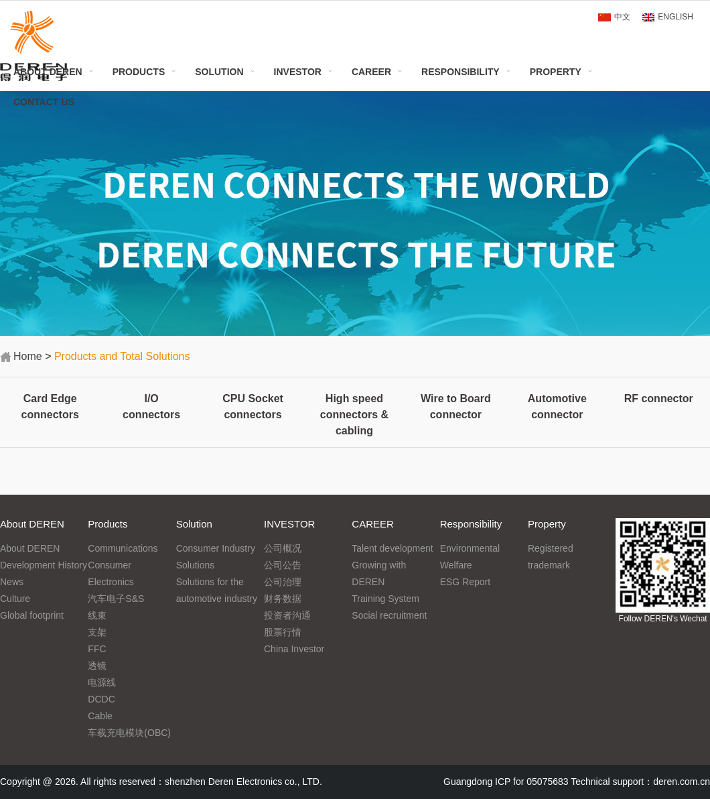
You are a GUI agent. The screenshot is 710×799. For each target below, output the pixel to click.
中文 (622, 16)
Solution (219, 71)
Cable (100, 716)
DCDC (101, 699)
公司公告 (282, 565)
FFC (97, 648)
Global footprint (32, 615)
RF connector (658, 398)
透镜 (97, 665)
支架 (97, 632)
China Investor (294, 648)
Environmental (470, 548)
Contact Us (43, 102)
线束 (97, 615)
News (11, 581)
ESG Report (465, 581)
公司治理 (282, 581)
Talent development (392, 548)
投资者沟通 (287, 615)
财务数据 (282, 598)
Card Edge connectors (50, 406)
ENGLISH (675, 16)
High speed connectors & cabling (354, 414)
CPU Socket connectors (252, 406)
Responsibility (460, 71)
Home (27, 356)
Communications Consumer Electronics (122, 565)
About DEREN (47, 71)
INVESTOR (298, 71)
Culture (15, 598)
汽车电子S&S (116, 598)
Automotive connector (557, 406)
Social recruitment (389, 615)
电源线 (102, 682)
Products (139, 71)
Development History (43, 565)
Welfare (456, 565)
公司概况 (282, 548)
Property (555, 71)
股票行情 (282, 632)
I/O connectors (151, 406)
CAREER (371, 71)
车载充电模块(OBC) (129, 732)
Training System (385, 598)
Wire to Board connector (456, 406)
